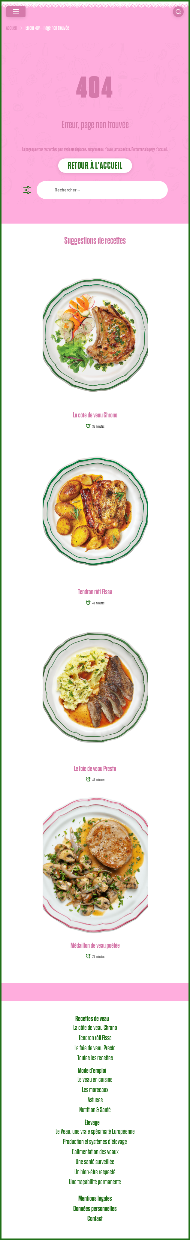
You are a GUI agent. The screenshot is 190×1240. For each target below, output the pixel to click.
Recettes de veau (92, 1018)
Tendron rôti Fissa (95, 591)
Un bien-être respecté (95, 1172)
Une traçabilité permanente (95, 1182)
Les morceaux (95, 1089)
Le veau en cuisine (95, 1079)
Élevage (92, 1122)
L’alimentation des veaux (95, 1151)
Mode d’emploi (92, 1070)
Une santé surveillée (95, 1162)
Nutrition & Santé (95, 1110)
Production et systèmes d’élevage (95, 1141)
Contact (95, 1218)
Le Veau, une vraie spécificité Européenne (95, 1131)
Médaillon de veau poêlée (95, 945)
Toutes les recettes (95, 1058)
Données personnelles (95, 1208)
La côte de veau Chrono (95, 415)
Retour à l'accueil (95, 165)
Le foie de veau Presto (95, 768)
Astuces (95, 1100)
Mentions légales (95, 1198)
